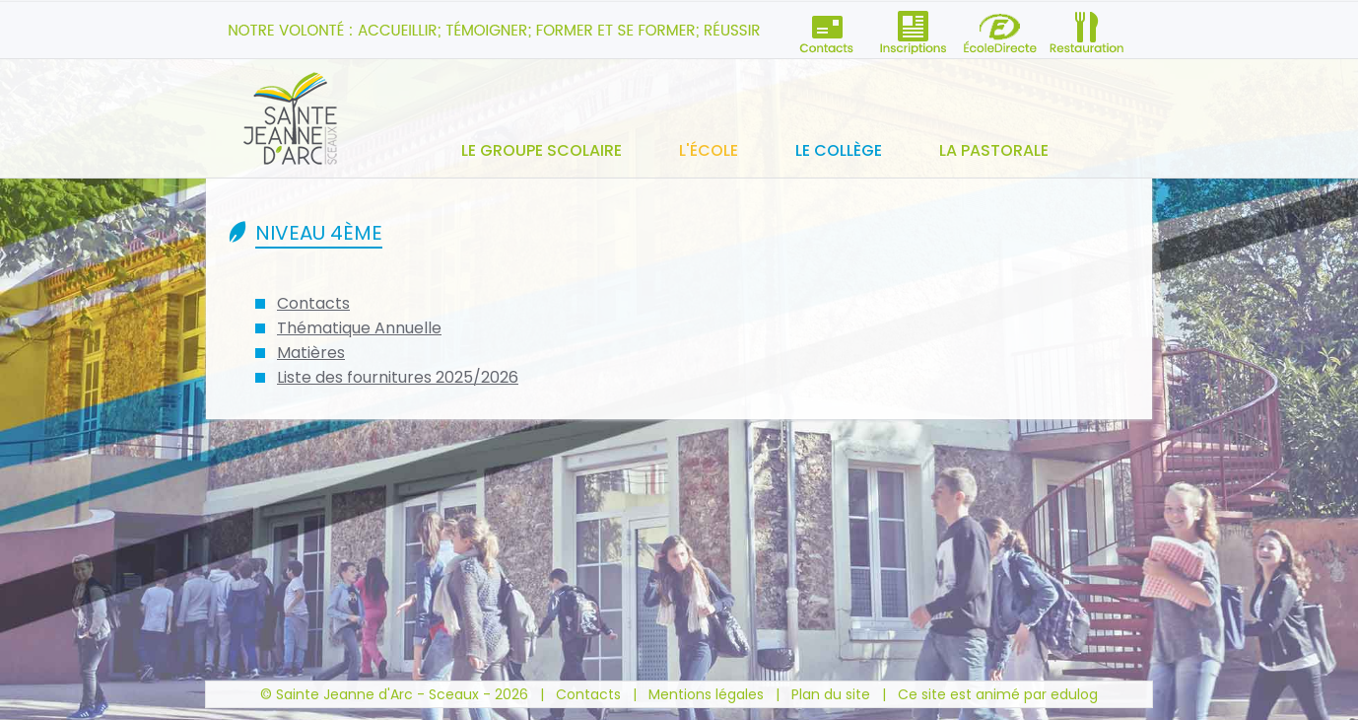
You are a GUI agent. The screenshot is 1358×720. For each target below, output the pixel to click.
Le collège (838, 150)
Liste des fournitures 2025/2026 (397, 377)
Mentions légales (706, 694)
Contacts (313, 303)
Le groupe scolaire (541, 150)
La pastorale (994, 150)
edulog (1074, 694)
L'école (708, 150)
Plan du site (830, 694)
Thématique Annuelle (359, 328)
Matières (311, 352)
